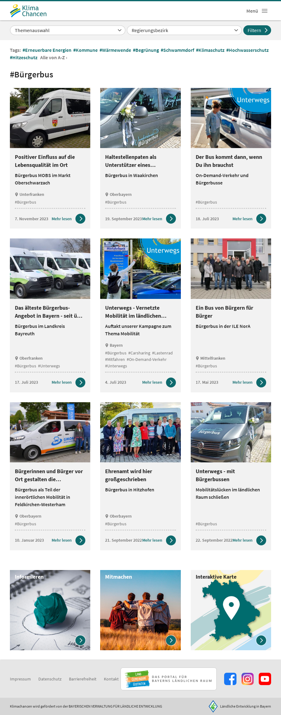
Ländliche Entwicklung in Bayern (245, 706)
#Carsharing (139, 353)
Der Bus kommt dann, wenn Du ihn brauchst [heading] (229, 160)
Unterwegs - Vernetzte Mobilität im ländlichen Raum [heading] (133, 312)
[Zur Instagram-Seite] (247, 679)
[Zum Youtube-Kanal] (265, 679)
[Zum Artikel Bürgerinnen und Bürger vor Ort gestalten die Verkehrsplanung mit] (68, 540)
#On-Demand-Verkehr (147, 359)
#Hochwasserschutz (248, 50)
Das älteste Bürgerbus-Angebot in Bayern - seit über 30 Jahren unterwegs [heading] (50, 312)
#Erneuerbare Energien (47, 50)
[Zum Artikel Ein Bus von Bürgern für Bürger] (249, 382)
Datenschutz (50, 679)
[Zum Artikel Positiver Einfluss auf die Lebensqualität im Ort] (68, 219)
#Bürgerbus (25, 202)
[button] (264, 10)
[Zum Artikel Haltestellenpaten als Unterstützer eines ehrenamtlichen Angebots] (159, 219)
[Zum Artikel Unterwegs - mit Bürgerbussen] (249, 540)
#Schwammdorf (178, 50)
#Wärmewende (116, 50)
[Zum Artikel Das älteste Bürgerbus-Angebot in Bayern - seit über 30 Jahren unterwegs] (68, 382)
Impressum (20, 679)
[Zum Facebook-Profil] (230, 679)
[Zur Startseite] (28, 10)
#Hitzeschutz (24, 57)
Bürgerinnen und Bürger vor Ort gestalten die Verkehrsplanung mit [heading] (49, 475)
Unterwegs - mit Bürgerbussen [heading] (215, 475)
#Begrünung (146, 50)
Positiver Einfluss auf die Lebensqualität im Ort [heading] (45, 160)
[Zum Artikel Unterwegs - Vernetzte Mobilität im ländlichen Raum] (159, 382)
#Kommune (86, 50)
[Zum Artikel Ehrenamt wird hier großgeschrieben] (159, 540)
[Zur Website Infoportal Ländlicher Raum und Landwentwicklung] (169, 678)
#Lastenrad (162, 353)
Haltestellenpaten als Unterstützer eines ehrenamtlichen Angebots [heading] (136, 161)
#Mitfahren (115, 359)
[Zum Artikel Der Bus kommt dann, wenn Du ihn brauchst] (249, 219)
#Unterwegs (49, 366)
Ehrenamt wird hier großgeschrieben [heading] (128, 475)
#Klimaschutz (210, 50)
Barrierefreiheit (82, 679)
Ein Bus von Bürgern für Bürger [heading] (224, 311)
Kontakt (111, 679)
